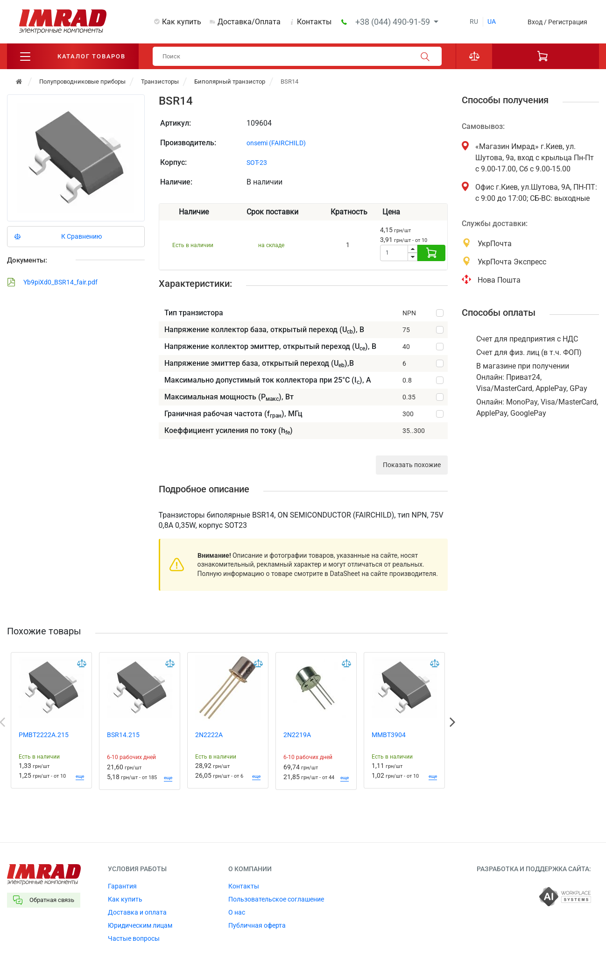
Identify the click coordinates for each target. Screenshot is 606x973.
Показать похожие (412, 465)
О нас (236, 912)
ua (491, 21)
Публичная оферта (257, 925)
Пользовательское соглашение (276, 899)
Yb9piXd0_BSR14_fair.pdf (52, 282)
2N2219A (297, 735)
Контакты (314, 21)
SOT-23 (257, 162)
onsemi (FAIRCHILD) (276, 143)
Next (452, 722)
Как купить (181, 21)
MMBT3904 (389, 735)
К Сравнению (81, 236)
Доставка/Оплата (249, 21)
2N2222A (209, 735)
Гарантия (122, 886)
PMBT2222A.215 (44, 735)
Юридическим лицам (140, 925)
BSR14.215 (123, 735)
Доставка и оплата (137, 912)
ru (474, 21)
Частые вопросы (134, 938)
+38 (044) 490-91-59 (393, 22)
